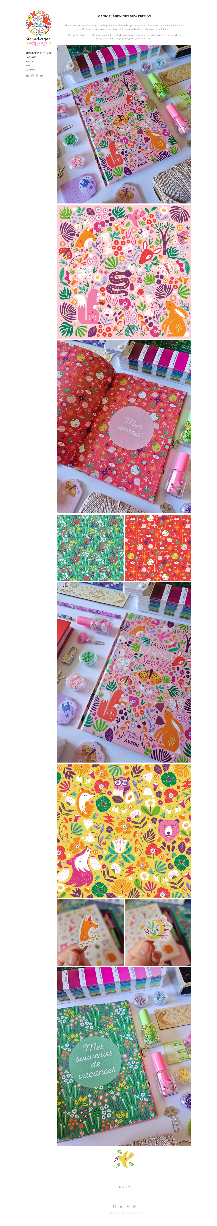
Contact (30, 70)
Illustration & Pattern (38, 53)
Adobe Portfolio (119, 1213)
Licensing (31, 57)
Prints (29, 61)
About (29, 65)
